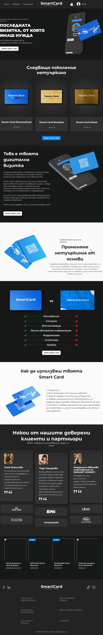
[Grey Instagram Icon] (94, 587)
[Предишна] (12, 252)
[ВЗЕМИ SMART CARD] (9, 49)
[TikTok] (88, 587)
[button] (6, 4)
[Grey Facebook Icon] (4, 587)
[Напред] (91, 252)
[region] (16, 104)
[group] (51, 558)
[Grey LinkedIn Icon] (9, 587)
